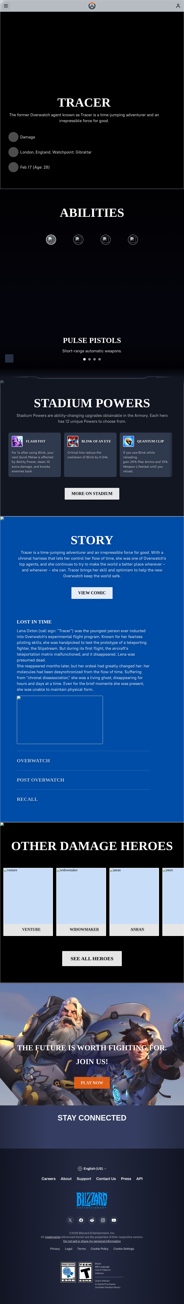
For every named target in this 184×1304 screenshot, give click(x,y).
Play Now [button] (92, 1082)
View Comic (92, 593)
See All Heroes (92, 958)
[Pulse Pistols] (51, 241)
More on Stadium (91, 493)
